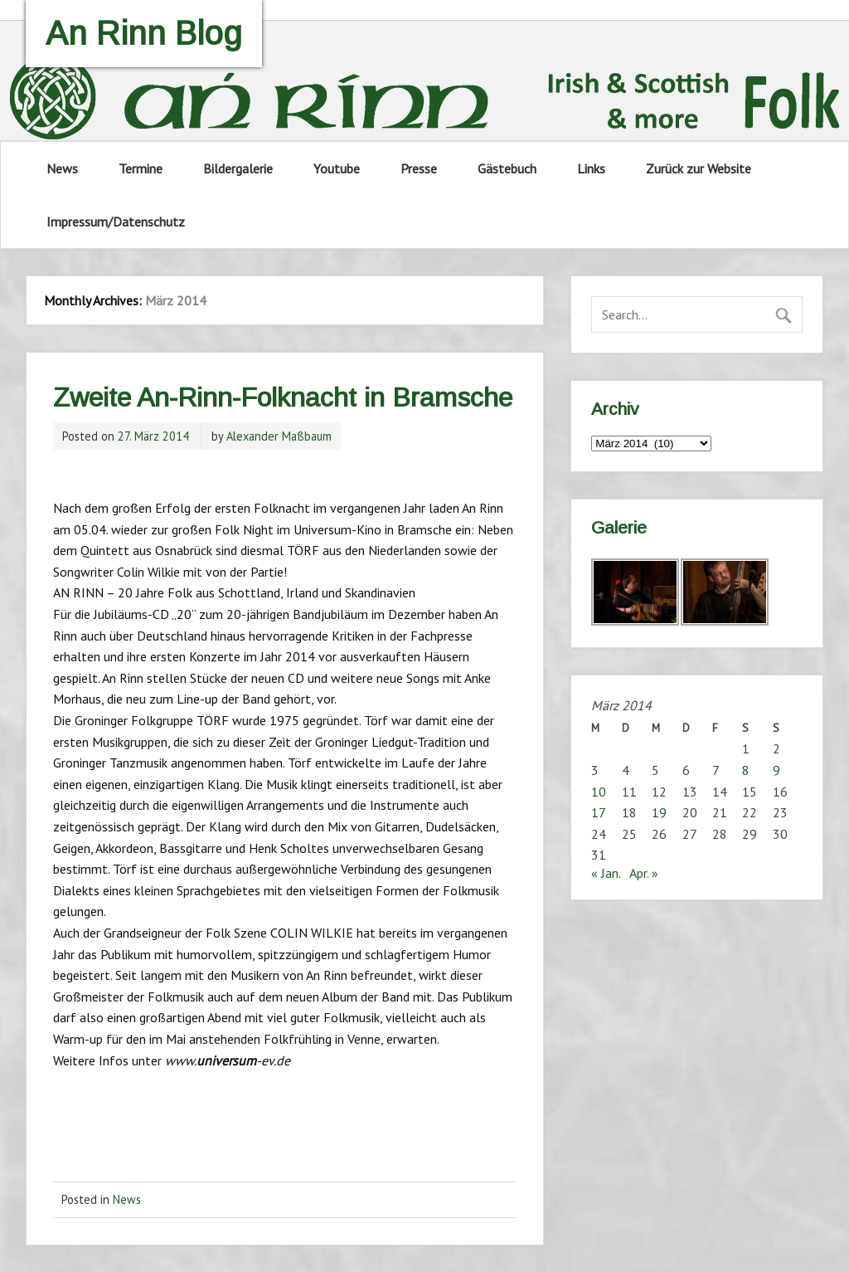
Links (591, 168)
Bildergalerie (238, 168)
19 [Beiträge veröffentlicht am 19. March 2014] (659, 812)
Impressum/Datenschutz (115, 221)
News (62, 168)
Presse (418, 168)
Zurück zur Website (698, 168)
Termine (141, 168)
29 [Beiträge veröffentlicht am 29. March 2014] (749, 834)
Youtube (336, 168)
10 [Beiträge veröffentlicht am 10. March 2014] (598, 791)
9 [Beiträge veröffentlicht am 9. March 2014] (776, 770)
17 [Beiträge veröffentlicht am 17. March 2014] (598, 812)
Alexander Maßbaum (279, 436)
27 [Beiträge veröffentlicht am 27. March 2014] (689, 834)
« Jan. (605, 873)
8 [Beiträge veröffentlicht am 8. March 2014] (746, 770)
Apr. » (643, 873)
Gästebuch (507, 168)
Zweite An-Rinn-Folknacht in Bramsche (282, 397)
